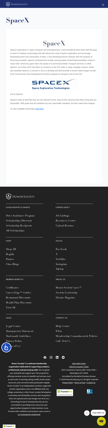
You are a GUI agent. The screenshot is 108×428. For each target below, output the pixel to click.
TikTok (60, 269)
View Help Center (79, 363)
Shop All (11, 249)
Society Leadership (66, 292)
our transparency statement (29, 414)
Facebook (61, 249)
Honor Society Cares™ (69, 287)
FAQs (59, 331)
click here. (39, 109)
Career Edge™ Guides (18, 292)
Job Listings (62, 215)
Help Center (63, 326)
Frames (10, 259)
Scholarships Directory (19, 220)
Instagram (61, 264)
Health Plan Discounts (19, 302)
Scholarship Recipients (19, 225)
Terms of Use (13, 346)
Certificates (12, 287)
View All (10, 307)
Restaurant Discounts (18, 297)
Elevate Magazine (65, 297)
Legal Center (13, 326)
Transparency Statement (19, 331)
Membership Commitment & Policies (76, 336)
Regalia (10, 254)
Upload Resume (65, 225)
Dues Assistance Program (20, 215)
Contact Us (91, 382)
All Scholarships (15, 230)
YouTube (61, 259)
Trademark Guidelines (18, 336)
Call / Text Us (63, 341)
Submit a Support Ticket (79, 366)
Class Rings (12, 264)
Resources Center (66, 220)
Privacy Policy (14, 341)
